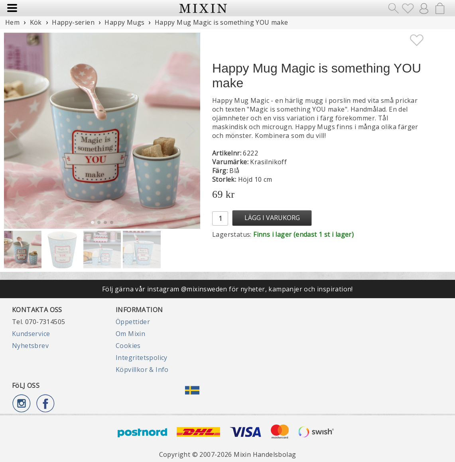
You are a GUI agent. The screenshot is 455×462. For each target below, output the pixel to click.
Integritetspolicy (141, 357)
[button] (190, 131)
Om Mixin (130, 333)
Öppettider (133, 321)
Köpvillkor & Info (142, 369)
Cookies (128, 345)
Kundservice (31, 333)
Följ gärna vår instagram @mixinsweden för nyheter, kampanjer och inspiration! (227, 289)
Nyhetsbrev (30, 345)
